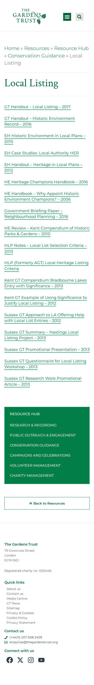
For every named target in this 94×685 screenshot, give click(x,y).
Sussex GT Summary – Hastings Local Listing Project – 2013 (41, 335)
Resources (36, 48)
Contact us (15, 594)
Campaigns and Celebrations (40, 455)
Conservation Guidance (36, 56)
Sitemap (13, 608)
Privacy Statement (21, 623)
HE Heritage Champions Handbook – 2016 (46, 182)
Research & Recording (33, 425)
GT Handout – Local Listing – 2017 (37, 106)
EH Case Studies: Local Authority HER (41, 153)
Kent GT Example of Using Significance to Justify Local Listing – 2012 (45, 300)
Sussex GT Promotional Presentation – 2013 (47, 349)
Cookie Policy (17, 618)
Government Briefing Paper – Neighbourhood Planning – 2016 (36, 213)
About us (13, 589)
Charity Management (32, 475)
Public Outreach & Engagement (43, 435)
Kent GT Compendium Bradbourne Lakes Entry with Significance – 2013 (45, 283)
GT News (13, 603)
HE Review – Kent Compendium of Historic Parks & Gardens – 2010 (47, 231)
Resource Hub (71, 48)
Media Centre (17, 598)
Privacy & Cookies (20, 613)
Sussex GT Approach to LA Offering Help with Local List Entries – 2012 (44, 317)
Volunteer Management (35, 465)
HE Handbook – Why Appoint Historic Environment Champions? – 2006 (41, 196)
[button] (67, 17)
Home (11, 48)
